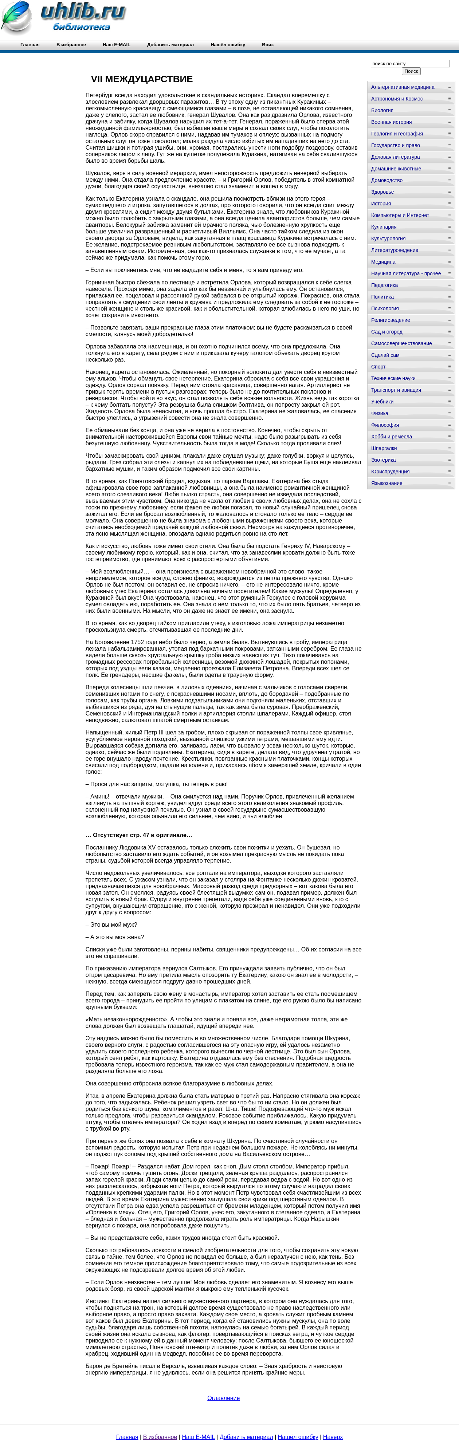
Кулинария (384, 227)
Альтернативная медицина (403, 87)
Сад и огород (387, 332)
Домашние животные (396, 168)
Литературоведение (394, 250)
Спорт (378, 367)
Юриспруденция (390, 471)
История (381, 203)
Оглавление (223, 1398)
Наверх (333, 1437)
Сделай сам (385, 355)
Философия (385, 425)
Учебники (382, 402)
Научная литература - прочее (406, 273)
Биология (382, 110)
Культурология (388, 238)
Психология (385, 308)
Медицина (383, 262)
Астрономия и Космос (397, 99)
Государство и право (395, 145)
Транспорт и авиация (396, 390)
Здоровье (382, 192)
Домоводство (387, 180)
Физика (379, 413)
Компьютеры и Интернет (400, 215)
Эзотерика (383, 460)
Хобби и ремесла (391, 436)
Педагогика (384, 285)
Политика (382, 297)
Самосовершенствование (401, 343)
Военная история (391, 122)
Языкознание (387, 483)
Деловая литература (395, 157)
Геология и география (397, 134)
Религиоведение (390, 320)
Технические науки (393, 378)
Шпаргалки (384, 448)
